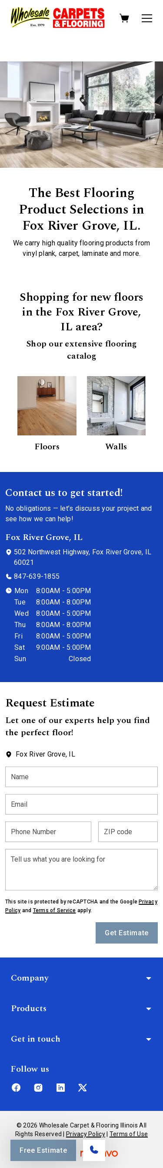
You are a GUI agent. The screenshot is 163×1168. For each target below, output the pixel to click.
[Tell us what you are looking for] (81, 869)
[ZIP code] (128, 832)
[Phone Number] (48, 832)
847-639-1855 (37, 576)
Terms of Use (129, 1134)
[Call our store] (94, 1150)
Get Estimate (127, 933)
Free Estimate (43, 1150)
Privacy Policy (85, 1134)
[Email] (81, 804)
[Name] (81, 777)
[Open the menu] (147, 18)
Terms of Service (54, 910)
